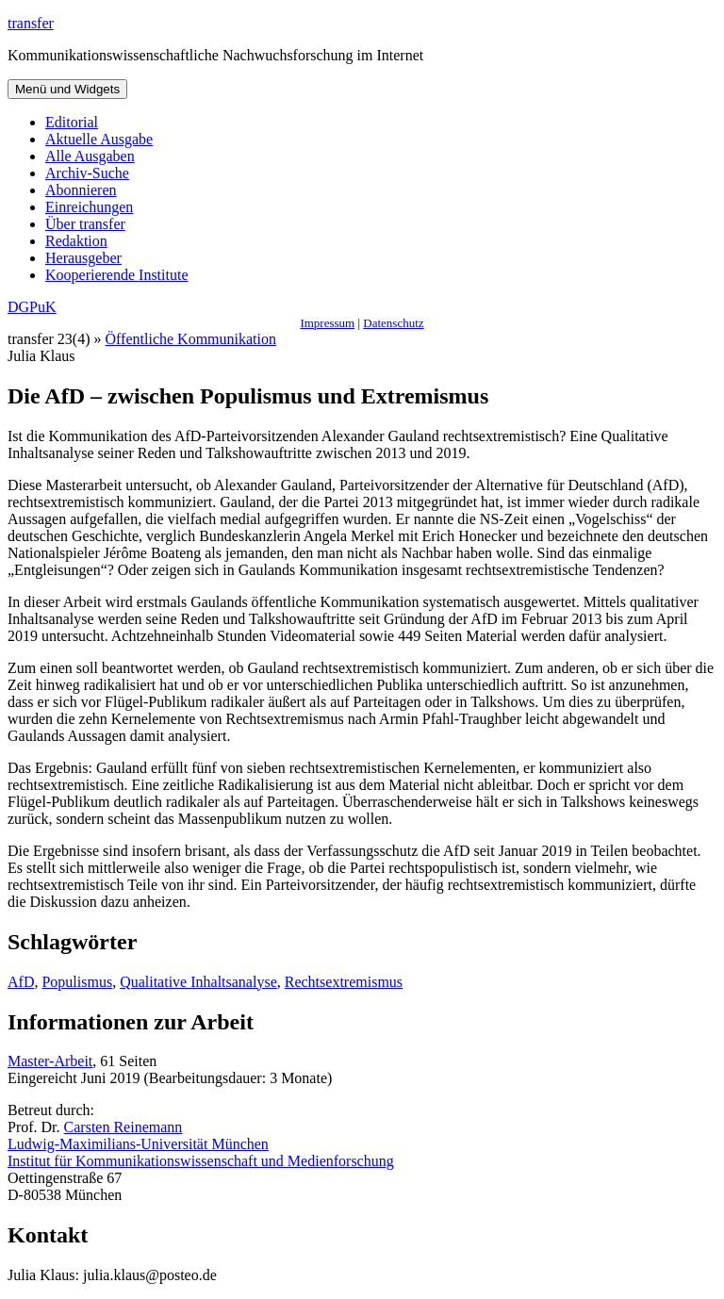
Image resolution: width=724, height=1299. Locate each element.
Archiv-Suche (87, 173)
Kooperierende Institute (117, 275)
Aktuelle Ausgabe (99, 139)
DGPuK (32, 307)
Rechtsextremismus (344, 982)
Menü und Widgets (67, 89)
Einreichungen (89, 207)
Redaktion (76, 241)
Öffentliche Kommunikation (191, 339)
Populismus (76, 982)
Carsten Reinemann (123, 1127)
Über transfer (85, 224)
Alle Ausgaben (90, 156)
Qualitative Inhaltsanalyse (198, 982)
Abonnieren (81, 190)
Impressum (327, 323)
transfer (31, 23)
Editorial (71, 122)
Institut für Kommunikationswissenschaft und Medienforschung (201, 1161)
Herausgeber (83, 258)
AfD (21, 982)
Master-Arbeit (50, 1061)
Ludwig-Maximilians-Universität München (138, 1144)
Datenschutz (393, 323)
